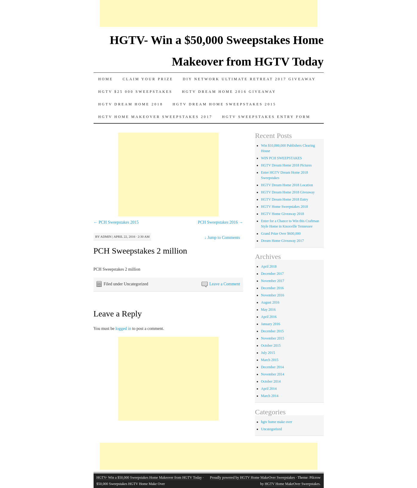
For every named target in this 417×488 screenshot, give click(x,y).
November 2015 (272, 338)
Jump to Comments (222, 237)
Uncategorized (271, 429)
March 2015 (269, 360)
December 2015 (272, 331)
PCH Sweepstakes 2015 (116, 222)
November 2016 (272, 295)
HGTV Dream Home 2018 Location (287, 185)
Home (105, 79)
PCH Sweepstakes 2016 (220, 222)
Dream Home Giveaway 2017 (282, 241)
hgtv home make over (276, 422)
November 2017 (272, 281)
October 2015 (271, 345)
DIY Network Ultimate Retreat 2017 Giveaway (249, 79)
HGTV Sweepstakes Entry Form (266, 117)
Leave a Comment (224, 284)
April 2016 (269, 317)
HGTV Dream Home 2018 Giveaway (288, 192)
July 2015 (268, 353)
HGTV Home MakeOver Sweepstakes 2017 (155, 117)
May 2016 (268, 309)
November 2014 (272, 374)
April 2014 (269, 389)
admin (105, 236)
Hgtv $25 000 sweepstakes (135, 92)
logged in (123, 328)
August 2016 (270, 302)
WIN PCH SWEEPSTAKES (281, 158)
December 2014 (272, 367)
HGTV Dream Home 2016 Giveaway (229, 92)
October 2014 (271, 381)
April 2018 (269, 266)
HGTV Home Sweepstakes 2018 (284, 206)
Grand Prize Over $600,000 (281, 233)
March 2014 (269, 396)
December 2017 (272, 274)
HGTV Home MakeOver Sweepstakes (292, 484)
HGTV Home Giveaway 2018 (282, 214)
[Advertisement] (208, 13)
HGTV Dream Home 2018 (130, 104)
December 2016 (272, 288)
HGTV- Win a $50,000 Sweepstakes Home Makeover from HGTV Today (149, 477)
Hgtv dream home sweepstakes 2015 (224, 104)
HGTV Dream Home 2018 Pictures (286, 165)
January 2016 (270, 324)
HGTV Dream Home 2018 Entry (284, 199)
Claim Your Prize (148, 79)
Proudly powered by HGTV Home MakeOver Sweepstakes (252, 477)
